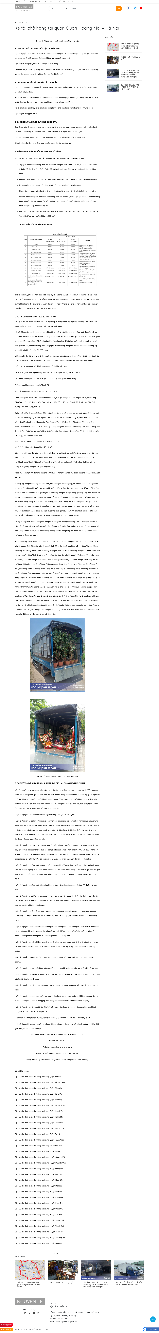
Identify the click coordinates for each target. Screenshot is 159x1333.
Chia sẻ (57, 1254)
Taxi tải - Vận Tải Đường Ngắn (130, 58)
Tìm (118, 8)
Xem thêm (109, 37)
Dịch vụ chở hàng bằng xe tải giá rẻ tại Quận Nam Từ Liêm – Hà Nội (130, 46)
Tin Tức (30, 22)
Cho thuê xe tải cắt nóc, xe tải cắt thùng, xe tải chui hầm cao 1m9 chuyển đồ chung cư (130, 73)
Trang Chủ (21, 22)
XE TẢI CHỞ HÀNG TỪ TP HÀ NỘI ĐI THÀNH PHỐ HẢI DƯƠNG (130, 87)
